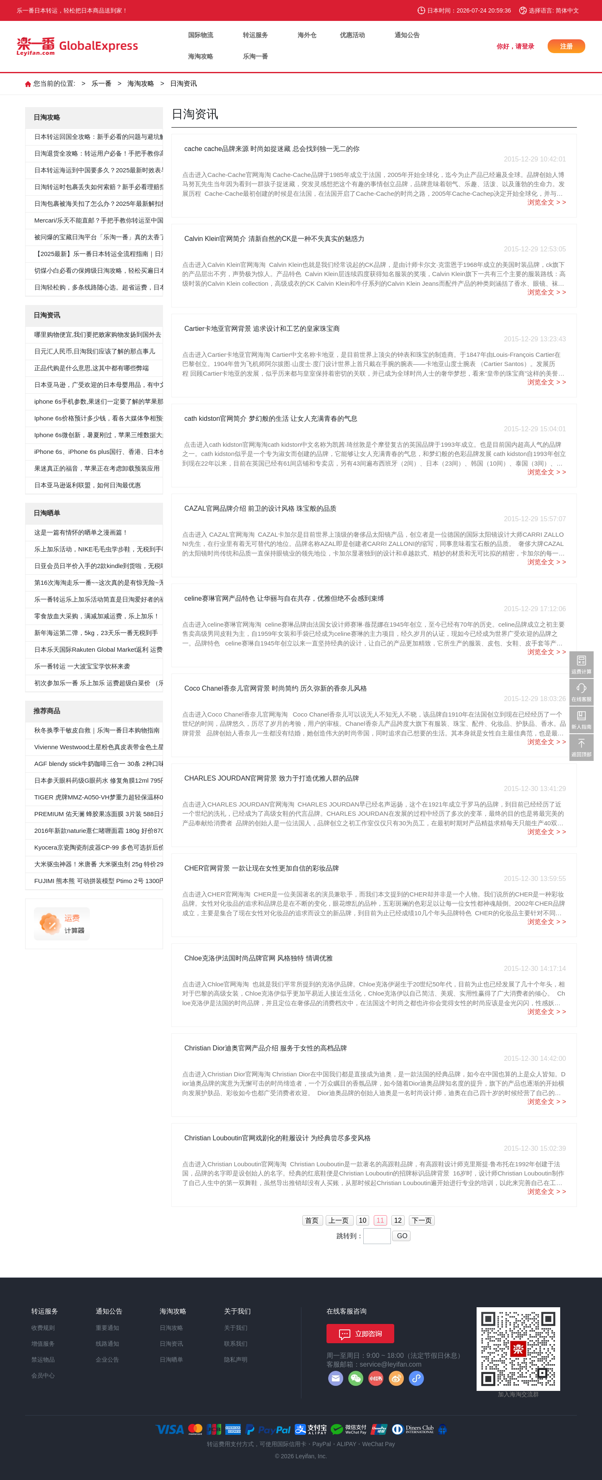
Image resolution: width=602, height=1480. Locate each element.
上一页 (339, 1220)
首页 (312, 1220)
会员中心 (43, 1375)
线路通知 (107, 1343)
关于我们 (235, 1327)
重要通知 (107, 1327)
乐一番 (102, 83)
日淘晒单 (171, 1359)
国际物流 (200, 34)
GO (401, 1235)
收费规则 (43, 1327)
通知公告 (407, 34)
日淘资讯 (183, 83)
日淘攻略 (171, 1327)
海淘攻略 (200, 56)
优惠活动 (352, 34)
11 (380, 1220)
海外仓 (307, 34)
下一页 (422, 1220)
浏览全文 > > (547, 202)
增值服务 (43, 1343)
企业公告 (107, 1359)
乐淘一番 (255, 56)
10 (363, 1220)
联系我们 (235, 1343)
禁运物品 (43, 1359)
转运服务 (255, 34)
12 (398, 1220)
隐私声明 (235, 1359)
